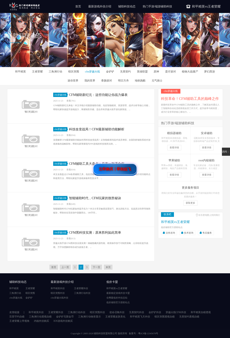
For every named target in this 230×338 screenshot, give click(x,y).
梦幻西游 (209, 71)
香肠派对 (106, 80)
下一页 (96, 267)
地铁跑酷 (140, 80)
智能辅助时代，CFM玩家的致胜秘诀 (95, 198)
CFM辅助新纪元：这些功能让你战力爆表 (98, 95)
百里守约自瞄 (16, 316)
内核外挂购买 (41, 321)
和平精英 (20, 71)
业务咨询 (170, 232)
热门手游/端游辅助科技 (157, 6)
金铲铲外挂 (155, 312)
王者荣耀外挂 (81, 288)
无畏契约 (125, 71)
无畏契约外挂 (136, 312)
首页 (78, 6)
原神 (156, 71)
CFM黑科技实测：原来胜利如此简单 (95, 232)
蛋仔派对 (170, 71)
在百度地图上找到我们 (209, 215)
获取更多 (190, 203)
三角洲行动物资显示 (89, 316)
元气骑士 (157, 80)
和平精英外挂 (58, 288)
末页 (108, 267)
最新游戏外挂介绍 (99, 6)
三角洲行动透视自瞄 (40, 316)
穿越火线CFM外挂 (176, 312)
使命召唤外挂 (117, 312)
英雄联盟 (142, 71)
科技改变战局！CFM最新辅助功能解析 (96, 129)
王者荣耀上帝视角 (19, 321)
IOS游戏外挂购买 (63, 321)
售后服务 (207, 232)
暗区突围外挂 (58, 293)
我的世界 (89, 80)
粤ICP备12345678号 (148, 333)
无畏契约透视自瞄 (189, 316)
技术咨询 (188, 232)
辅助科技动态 (126, 6)
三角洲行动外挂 (82, 293)
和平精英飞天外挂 (140, 316)
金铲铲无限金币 (65, 316)
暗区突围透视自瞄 (165, 316)
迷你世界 (73, 80)
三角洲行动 (55, 71)
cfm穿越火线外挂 (59, 297)
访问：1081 (225, 153)
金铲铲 (110, 71)
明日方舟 (123, 80)
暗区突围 (73, 71)
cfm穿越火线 (92, 71)
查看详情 (174, 147)
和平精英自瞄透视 (201, 312)
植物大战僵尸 (190, 71)
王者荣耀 (37, 71)
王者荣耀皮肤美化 (115, 316)
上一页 (65, 267)
